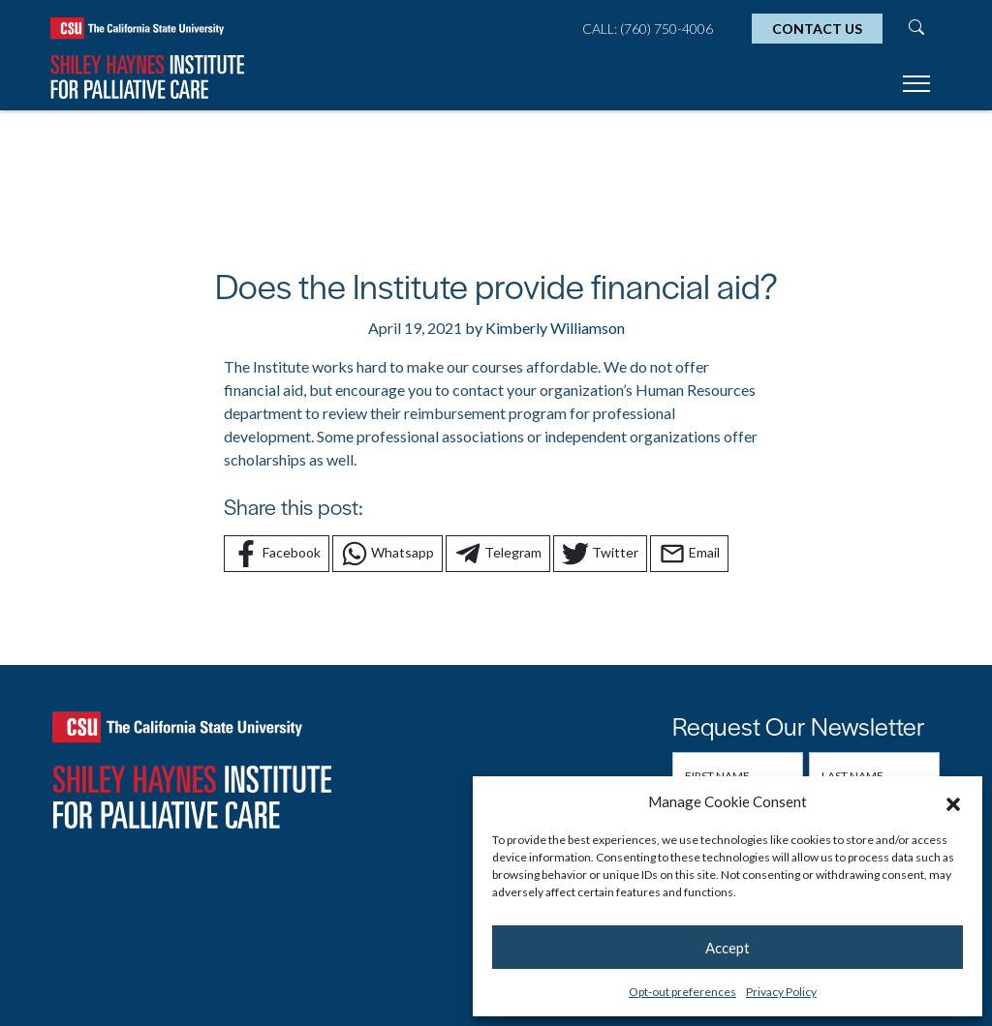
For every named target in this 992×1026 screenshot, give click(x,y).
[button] (953, 801)
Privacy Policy (781, 991)
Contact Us (817, 28)
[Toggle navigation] (916, 87)
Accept (727, 947)
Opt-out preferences (682, 991)
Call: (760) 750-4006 (647, 28)
